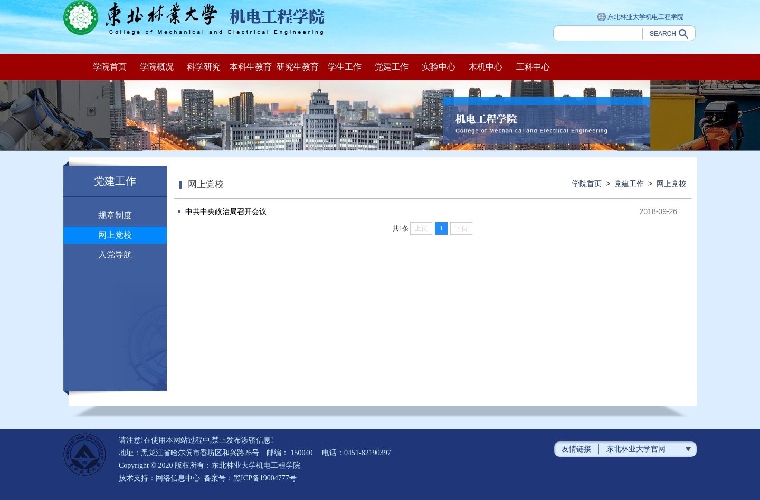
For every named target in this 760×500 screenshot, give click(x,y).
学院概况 (157, 66)
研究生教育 (298, 66)
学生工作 (345, 66)
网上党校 (115, 234)
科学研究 (204, 66)
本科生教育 (251, 66)
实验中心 (438, 66)
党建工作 (391, 66)
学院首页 (110, 66)
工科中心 (533, 66)
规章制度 (115, 215)
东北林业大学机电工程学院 (640, 17)
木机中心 (485, 66)
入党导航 (115, 254)
